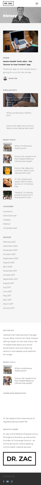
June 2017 (7, 291)
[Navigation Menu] (37, 3)
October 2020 (9, 254)
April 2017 (7, 300)
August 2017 (8, 283)
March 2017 (8, 304)
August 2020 (8, 263)
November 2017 (10, 271)
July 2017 (7, 287)
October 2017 (9, 275)
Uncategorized (10, 228)
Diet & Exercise (10, 216)
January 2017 (9, 308)
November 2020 (10, 250)
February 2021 (9, 242)
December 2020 (10, 246)
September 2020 (10, 258)
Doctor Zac (13, 78)
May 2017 (7, 296)
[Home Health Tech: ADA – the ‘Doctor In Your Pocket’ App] (20, 41)
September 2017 (10, 279)
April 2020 (7, 267)
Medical (6, 58)
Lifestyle (6, 220)
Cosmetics (8, 212)
